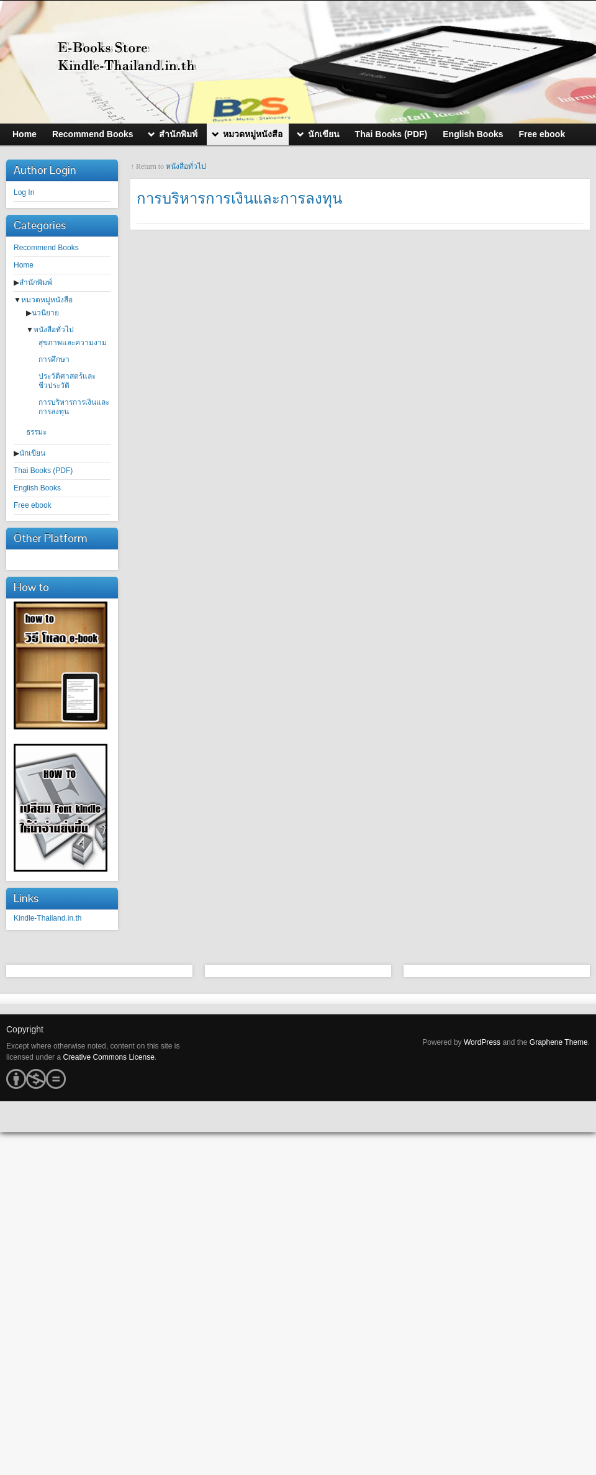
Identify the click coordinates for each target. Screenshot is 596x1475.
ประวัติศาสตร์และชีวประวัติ (67, 381)
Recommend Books (46, 247)
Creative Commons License (108, 1057)
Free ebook (33, 505)
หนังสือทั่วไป (54, 329)
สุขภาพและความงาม (72, 342)
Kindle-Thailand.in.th (47, 918)
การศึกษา (54, 359)
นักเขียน (32, 453)
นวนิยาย (45, 313)
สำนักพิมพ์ (35, 282)
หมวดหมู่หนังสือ (47, 299)
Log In (24, 192)
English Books (37, 488)
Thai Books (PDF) (43, 470)
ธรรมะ (36, 432)
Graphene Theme (559, 1042)
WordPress (482, 1042)
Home (24, 265)
